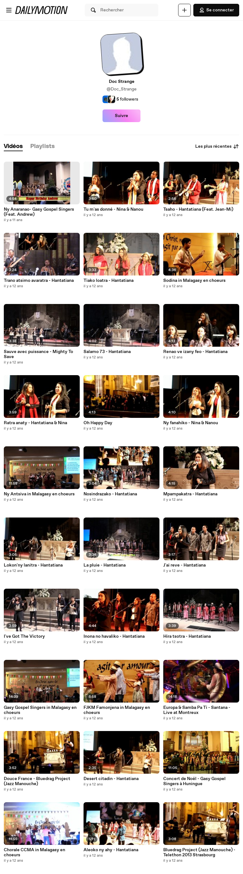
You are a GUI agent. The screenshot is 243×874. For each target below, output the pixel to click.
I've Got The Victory (24, 636)
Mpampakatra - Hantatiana (190, 494)
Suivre (121, 116)
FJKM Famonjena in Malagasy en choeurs (117, 710)
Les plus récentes (217, 146)
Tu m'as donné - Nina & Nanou (113, 209)
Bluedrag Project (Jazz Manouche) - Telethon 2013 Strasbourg (199, 852)
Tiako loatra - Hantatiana (109, 280)
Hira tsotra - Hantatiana (187, 636)
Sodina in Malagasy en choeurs (194, 280)
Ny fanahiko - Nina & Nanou (190, 422)
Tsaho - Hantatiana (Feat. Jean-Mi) (198, 209)
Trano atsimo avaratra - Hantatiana (39, 280)
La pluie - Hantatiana (105, 565)
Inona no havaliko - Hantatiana (114, 636)
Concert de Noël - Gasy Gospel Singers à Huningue (194, 781)
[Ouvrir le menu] (9, 10)
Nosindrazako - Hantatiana (110, 494)
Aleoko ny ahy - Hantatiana (111, 849)
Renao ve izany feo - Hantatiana (195, 351)
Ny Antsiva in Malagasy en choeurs (39, 494)
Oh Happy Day (98, 422)
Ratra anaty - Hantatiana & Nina (35, 422)
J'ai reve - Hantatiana (184, 565)
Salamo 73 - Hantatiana (107, 351)
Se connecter (216, 10)
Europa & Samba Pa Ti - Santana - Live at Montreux (196, 710)
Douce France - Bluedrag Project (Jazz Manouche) (37, 781)
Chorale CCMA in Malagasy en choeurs (34, 852)
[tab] (13, 147)
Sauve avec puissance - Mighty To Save (38, 354)
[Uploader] (184, 10)
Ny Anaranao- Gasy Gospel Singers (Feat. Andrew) (39, 212)
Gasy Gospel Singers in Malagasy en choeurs (40, 710)
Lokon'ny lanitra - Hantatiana (33, 565)
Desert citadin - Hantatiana (111, 778)
